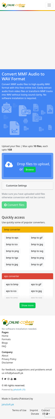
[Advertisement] (27, 40)
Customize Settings (16, 185)
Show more (27, 305)
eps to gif (36, 284)
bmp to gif (36, 237)
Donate (35, 413)
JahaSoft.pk (8, 404)
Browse (30, 169)
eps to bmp (12, 284)
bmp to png (12, 251)
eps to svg (36, 297)
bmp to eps (12, 237)
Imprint (34, 410)
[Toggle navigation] (49, 5)
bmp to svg (37, 251)
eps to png (12, 297)
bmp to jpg (37, 244)
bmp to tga (12, 257)
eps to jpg (36, 291)
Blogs (5, 342)
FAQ (4, 346)
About (5, 355)
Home (5, 335)
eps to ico (11, 291)
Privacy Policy (9, 359)
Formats (6, 339)
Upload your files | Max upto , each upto (25, 148)
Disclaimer (7, 362)
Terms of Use (19, 410)
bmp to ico (12, 244)
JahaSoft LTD (19, 389)
